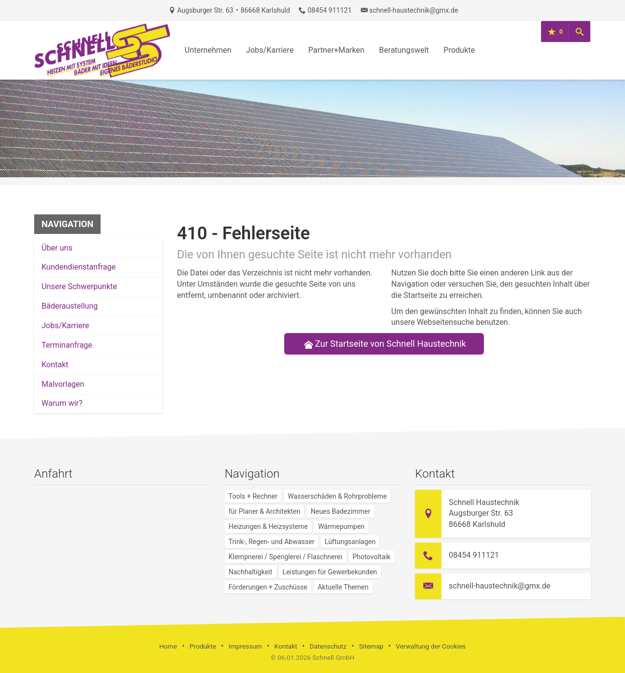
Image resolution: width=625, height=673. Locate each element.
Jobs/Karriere (270, 50)
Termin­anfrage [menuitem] (67, 345)
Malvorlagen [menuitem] (63, 384)
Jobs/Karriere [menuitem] (65, 325)
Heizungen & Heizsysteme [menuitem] (268, 526)
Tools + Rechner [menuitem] (253, 496)
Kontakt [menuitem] (55, 364)
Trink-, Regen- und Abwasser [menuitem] (271, 542)
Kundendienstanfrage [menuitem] (79, 267)
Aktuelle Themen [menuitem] (342, 587)
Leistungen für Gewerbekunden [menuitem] (330, 572)
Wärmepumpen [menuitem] (341, 526)
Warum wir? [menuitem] (62, 403)
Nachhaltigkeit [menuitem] (250, 572)
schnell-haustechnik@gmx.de (413, 10)
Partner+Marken (336, 50)
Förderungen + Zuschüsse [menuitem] (268, 587)
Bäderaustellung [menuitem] (70, 306)
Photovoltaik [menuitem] (372, 557)
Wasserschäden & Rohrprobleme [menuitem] (337, 496)
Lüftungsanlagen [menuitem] (350, 542)
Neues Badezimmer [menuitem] (340, 511)
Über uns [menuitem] (57, 247)
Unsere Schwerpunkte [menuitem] (79, 286)
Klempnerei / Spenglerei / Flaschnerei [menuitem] (285, 557)
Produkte (459, 50)
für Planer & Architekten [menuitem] (264, 511)
